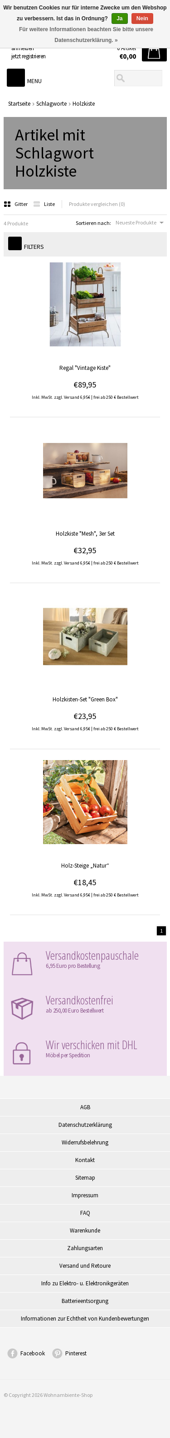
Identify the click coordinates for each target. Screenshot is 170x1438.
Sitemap (85, 1177)
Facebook (32, 1353)
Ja (119, 18)
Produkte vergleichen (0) (97, 204)
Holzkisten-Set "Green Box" (85, 699)
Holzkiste (84, 103)
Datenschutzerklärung (85, 1125)
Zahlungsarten (85, 1248)
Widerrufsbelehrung (85, 1142)
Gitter (16, 204)
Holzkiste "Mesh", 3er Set (85, 533)
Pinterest (76, 1353)
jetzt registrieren (28, 56)
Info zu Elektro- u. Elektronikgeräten (85, 1283)
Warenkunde (85, 1230)
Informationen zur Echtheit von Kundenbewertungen (85, 1318)
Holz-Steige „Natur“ (85, 865)
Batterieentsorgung (85, 1301)
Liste (44, 204)
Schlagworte (51, 103)
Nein (142, 18)
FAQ (85, 1213)
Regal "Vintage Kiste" (85, 368)
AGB (85, 1107)
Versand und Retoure (85, 1266)
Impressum (85, 1195)
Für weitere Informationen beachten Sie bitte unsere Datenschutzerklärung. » (86, 34)
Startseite (19, 103)
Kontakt (85, 1160)
